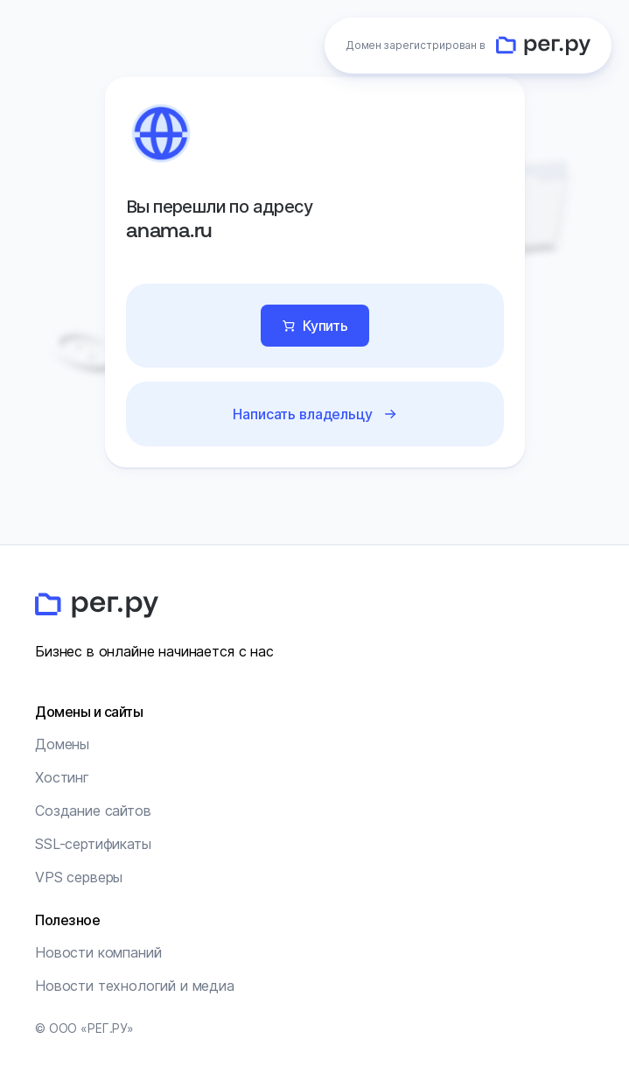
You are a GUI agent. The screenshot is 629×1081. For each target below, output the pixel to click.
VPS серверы (78, 877)
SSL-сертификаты (93, 844)
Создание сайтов (93, 810)
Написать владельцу (302, 414)
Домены (62, 744)
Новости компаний (98, 952)
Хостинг (62, 777)
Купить (324, 325)
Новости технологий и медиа (134, 985)
